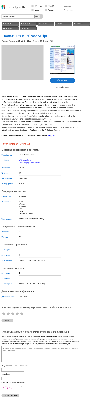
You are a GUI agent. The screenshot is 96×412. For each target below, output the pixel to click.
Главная (7, 23)
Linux (37, 10)
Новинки (7, 28)
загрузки (51, 135)
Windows (38, 6)
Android (51, 10)
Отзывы (25, 28)
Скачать (62, 80)
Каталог (43, 23)
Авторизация (68, 6)
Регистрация (68, 10)
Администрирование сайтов (29, 163)
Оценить (7, 320)
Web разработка (25, 160)
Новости (25, 23)
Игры (59, 23)
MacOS (51, 6)
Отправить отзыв (10, 395)
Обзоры (78, 23)
